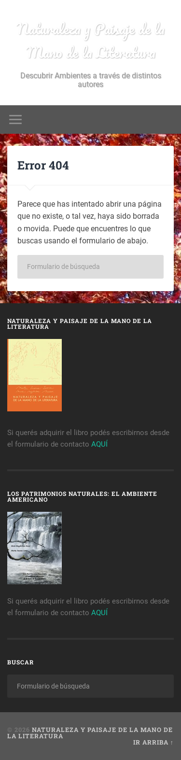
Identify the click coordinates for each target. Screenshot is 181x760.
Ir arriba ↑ (153, 742)
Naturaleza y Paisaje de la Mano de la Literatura (90, 40)
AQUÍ (99, 444)
